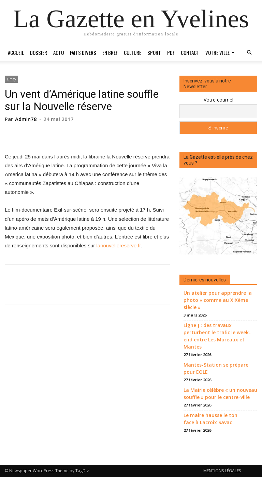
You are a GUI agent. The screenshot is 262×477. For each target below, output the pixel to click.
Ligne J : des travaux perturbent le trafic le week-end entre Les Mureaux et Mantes (217, 336)
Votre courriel (218, 99)
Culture (132, 52)
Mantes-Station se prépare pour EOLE (216, 368)
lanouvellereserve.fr (119, 245)
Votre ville (220, 52)
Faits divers (83, 52)
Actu (58, 52)
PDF (171, 52)
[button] (249, 52)
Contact (190, 52)
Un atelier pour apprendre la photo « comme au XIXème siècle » (218, 300)
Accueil (16, 52)
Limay (11, 79)
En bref (110, 52)
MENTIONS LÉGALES (222, 471)
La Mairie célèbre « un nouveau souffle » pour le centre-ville (220, 393)
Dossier (38, 52)
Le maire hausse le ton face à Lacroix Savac (210, 419)
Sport (154, 52)
